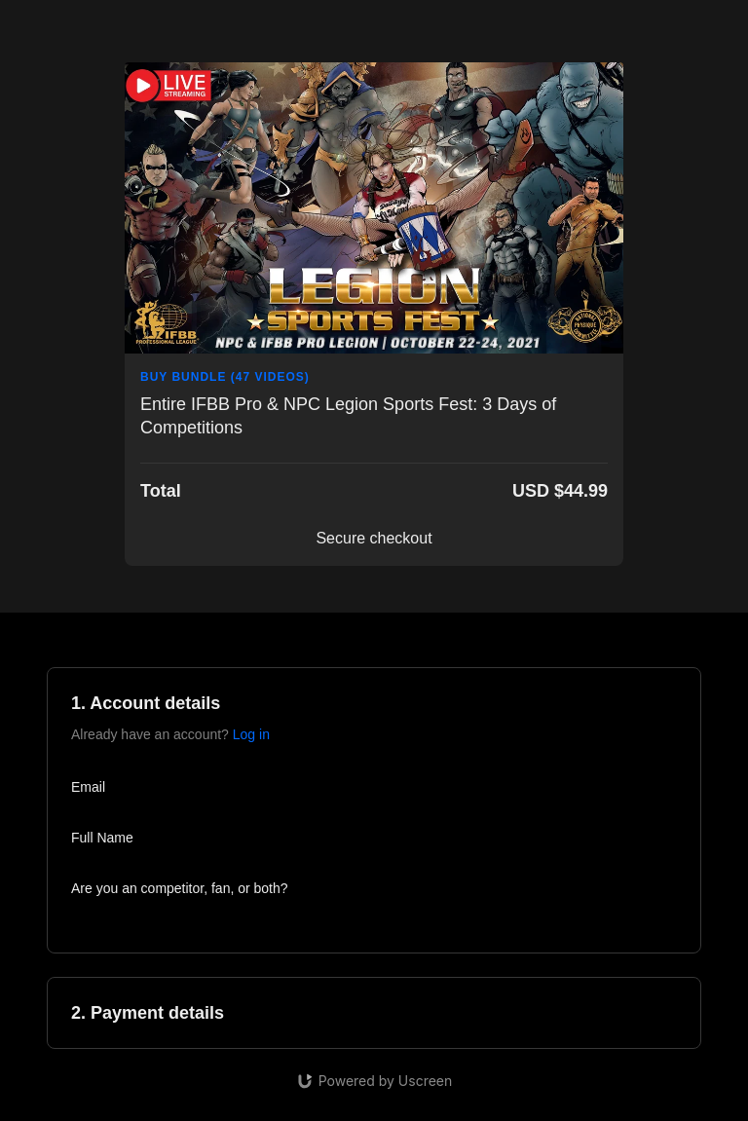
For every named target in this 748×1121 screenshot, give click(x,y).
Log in (251, 734)
